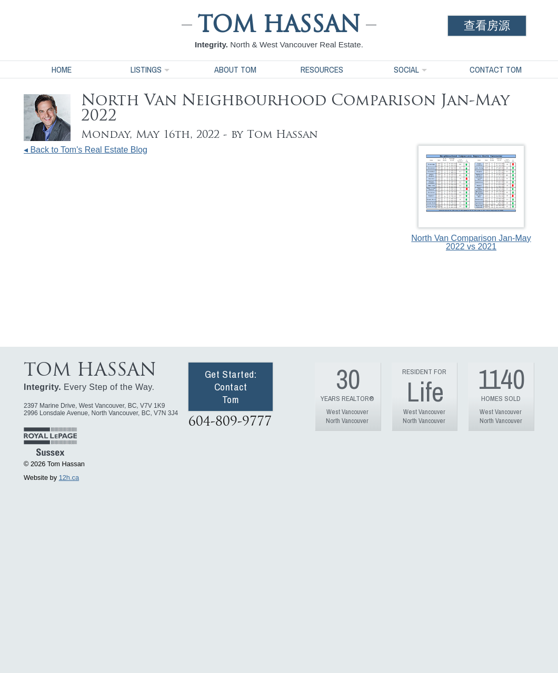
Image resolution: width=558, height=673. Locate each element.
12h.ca (69, 477)
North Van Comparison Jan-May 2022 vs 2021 (471, 198)
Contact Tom (496, 69)
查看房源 (487, 25)
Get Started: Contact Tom (231, 386)
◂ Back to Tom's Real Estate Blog (85, 149)
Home (62, 69)
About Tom (235, 69)
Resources (322, 69)
